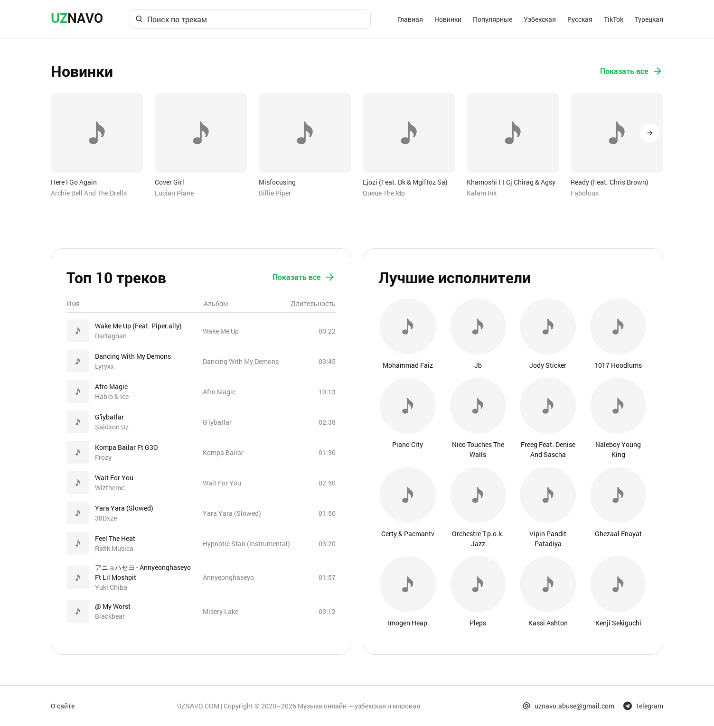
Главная (410, 19)
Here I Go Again (74, 181)
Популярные (492, 19)
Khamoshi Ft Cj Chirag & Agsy (511, 181)
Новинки (447, 19)
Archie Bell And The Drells (89, 192)
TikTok (613, 19)
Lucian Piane (174, 192)
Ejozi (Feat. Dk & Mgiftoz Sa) (405, 181)
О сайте (63, 705)
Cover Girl (169, 181)
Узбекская (540, 19)
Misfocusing (277, 181)
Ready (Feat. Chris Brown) (609, 181)
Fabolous (585, 192)
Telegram (643, 705)
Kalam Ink (482, 192)
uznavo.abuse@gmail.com (568, 705)
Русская (579, 19)
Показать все (631, 71)
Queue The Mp (384, 192)
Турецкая (649, 19)
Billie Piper (275, 192)
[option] (97, 145)
